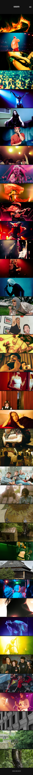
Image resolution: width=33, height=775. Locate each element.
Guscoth (16, 7)
